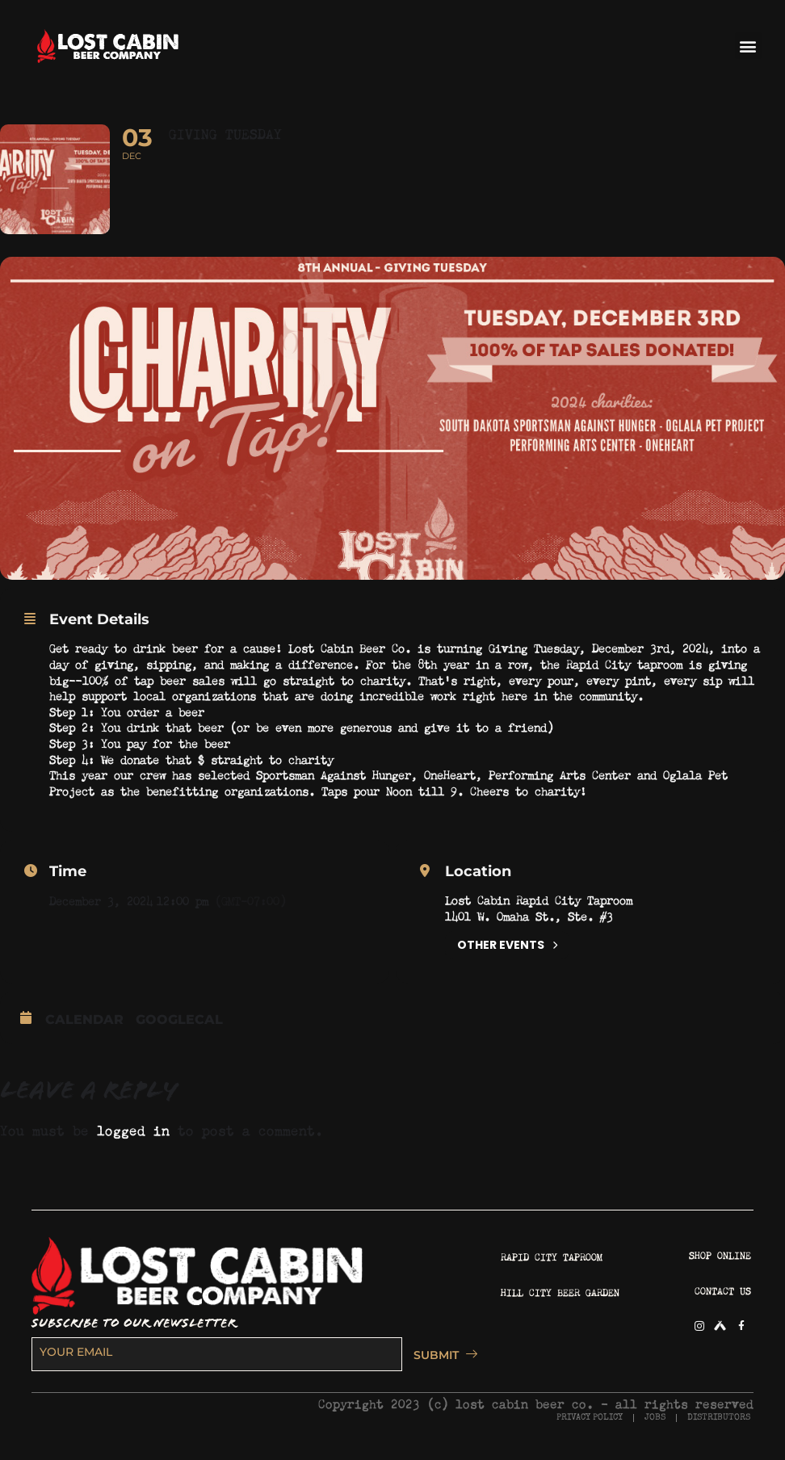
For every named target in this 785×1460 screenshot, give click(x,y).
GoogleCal (179, 1022)
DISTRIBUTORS (718, 1420)
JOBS (654, 1420)
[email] (216, 1357)
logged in (133, 1130)
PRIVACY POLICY (589, 1420)
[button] (748, 45)
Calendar (84, 1022)
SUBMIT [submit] (440, 1357)
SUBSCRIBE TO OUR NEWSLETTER (133, 1326)
